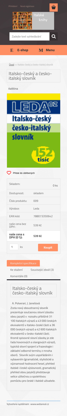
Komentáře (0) (18, 276)
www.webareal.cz (39, 404)
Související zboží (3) (42, 270)
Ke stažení (16, 270)
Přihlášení (13, 6)
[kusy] (13, 247)
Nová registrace (27, 6)
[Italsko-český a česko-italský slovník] (33, 95)
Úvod (11, 64)
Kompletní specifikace (23, 263)
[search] (53, 36)
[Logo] (33, 21)
